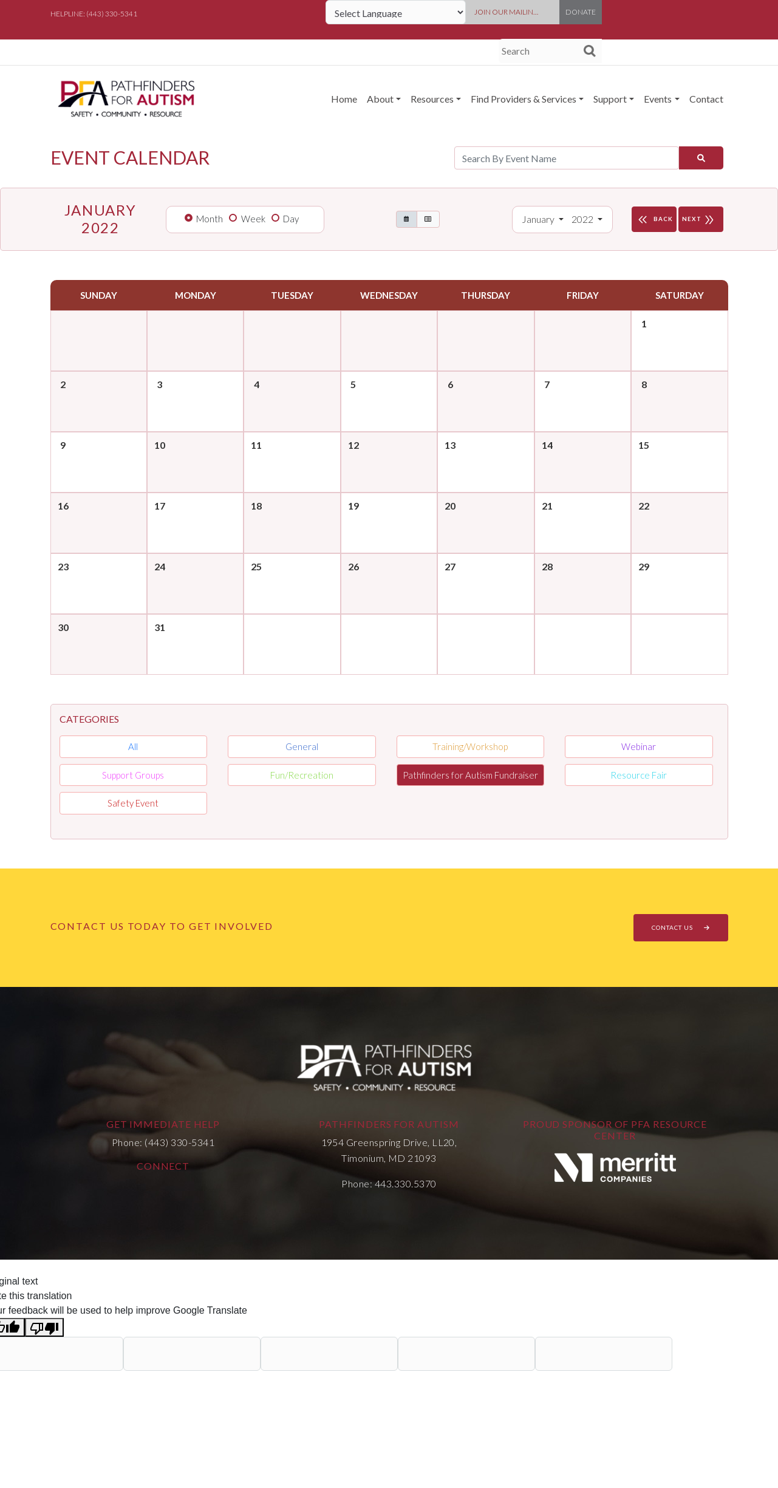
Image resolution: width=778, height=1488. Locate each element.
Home (344, 98)
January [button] (539, 219)
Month (209, 218)
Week (253, 218)
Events (658, 98)
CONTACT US (681, 927)
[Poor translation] (44, 1327)
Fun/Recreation (301, 775)
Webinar (638, 746)
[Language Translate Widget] (396, 12)
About (380, 98)
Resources (432, 98)
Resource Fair (638, 775)
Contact (706, 98)
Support (610, 98)
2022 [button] (583, 219)
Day (291, 218)
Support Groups (133, 775)
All (133, 746)
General (301, 746)
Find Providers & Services (523, 98)
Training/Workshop (470, 746)
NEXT (701, 219)
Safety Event (133, 802)
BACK (654, 219)
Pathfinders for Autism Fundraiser (470, 775)
